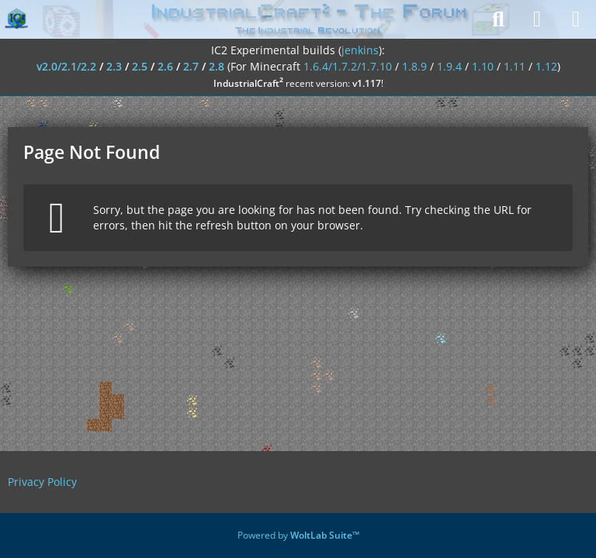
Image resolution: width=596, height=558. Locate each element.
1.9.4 (449, 66)
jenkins (360, 50)
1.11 (514, 66)
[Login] (537, 19)
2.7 (191, 66)
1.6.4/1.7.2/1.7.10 (347, 66)
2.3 (114, 66)
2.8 (216, 66)
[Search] (498, 19)
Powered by (298, 535)
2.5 (139, 66)
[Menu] (575, 19)
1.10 (483, 66)
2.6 (165, 66)
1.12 (546, 66)
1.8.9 (414, 66)
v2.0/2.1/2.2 (66, 66)
